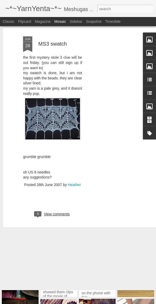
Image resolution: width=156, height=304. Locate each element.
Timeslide (113, 21)
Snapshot (93, 21)
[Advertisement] (111, 100)
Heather (74, 169)
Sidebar (76, 21)
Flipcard (24, 21)
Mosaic (60, 21)
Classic (8, 21)
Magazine (43, 21)
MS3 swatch (52, 28)
